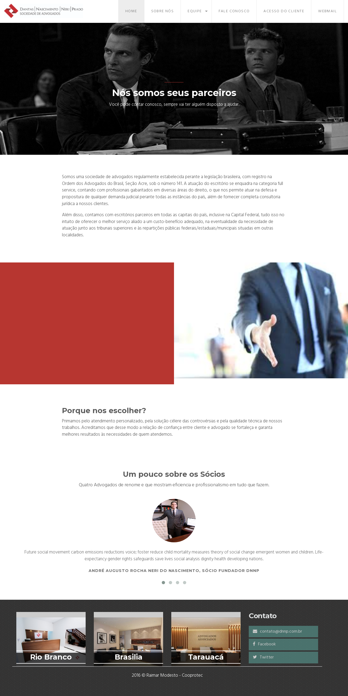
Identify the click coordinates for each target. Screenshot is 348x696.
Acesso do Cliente (283, 11)
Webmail (327, 11)
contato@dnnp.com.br (277, 631)
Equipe (195, 11)
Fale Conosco (234, 11)
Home (131, 11)
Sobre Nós (162, 11)
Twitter (263, 657)
